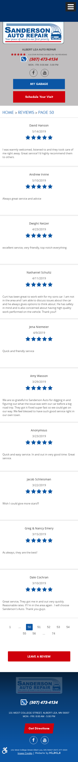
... (20, 627)
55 (24, 633)
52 (48, 627)
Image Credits (25, 753)
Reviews (26, 112)
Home (8, 112)
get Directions (39, 728)
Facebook (33, 73)
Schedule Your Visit (39, 97)
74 (53, 633)
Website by (47, 753)
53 (58, 627)
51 (39, 627)
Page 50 (46, 112)
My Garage (39, 84)
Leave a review (39, 656)
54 (68, 627)
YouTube (45, 73)
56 (34, 633)
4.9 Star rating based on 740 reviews (47, 55)
